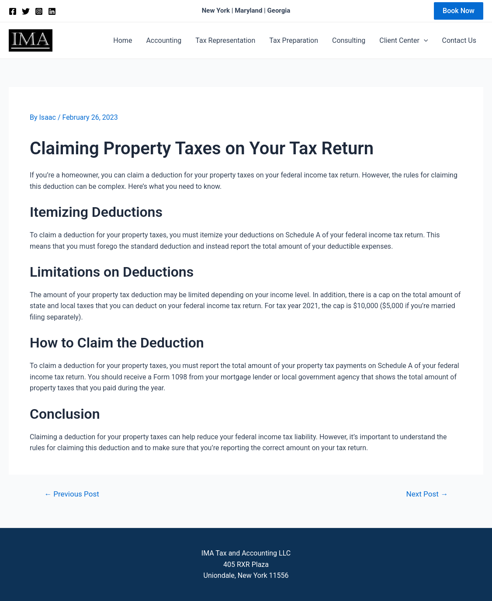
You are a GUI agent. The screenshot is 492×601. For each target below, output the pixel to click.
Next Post (427, 494)
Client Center (403, 40)
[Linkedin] (52, 11)
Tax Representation (225, 40)
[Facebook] (13, 11)
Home (122, 40)
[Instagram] (39, 11)
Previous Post (71, 494)
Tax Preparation (293, 40)
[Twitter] (26, 11)
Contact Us (459, 40)
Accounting (163, 40)
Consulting (348, 40)
